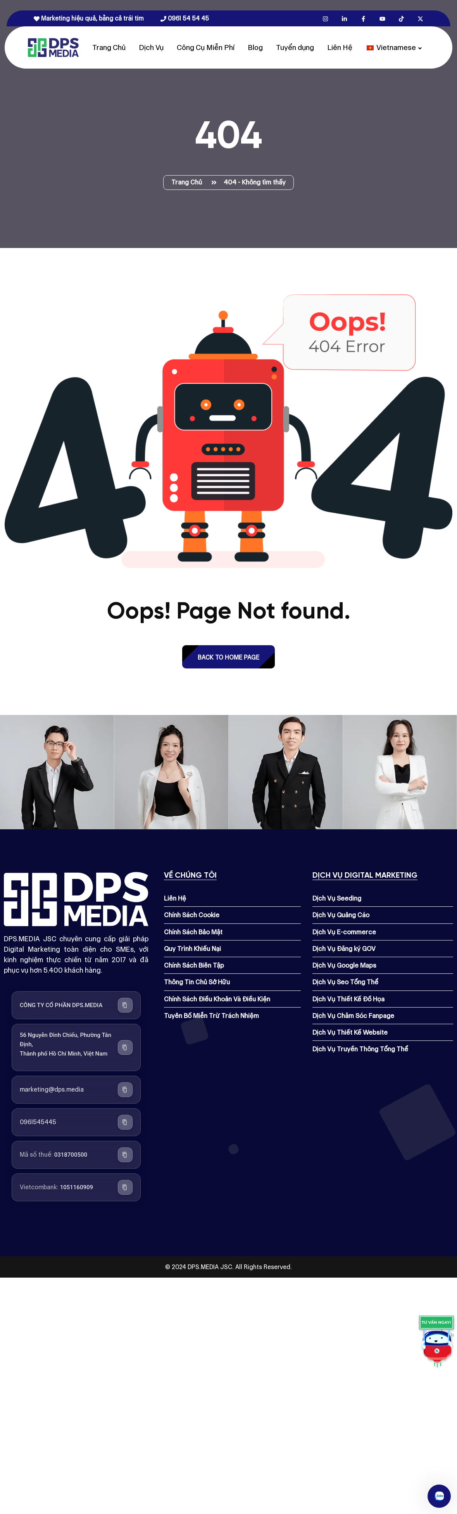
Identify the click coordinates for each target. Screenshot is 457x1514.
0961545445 (38, 1122)
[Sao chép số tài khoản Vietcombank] (125, 1187)
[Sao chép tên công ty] (125, 1005)
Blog (255, 47)
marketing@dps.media (52, 1089)
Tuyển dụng (295, 47)
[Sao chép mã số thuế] (125, 1154)
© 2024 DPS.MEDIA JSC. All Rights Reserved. (228, 1267)
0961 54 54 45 (184, 18)
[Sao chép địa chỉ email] (125, 1089)
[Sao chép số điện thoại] (125, 1122)
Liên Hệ (339, 47)
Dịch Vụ (151, 47)
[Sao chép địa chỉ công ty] (125, 1047)
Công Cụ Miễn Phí (206, 47)
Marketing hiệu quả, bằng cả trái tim (88, 18)
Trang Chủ (109, 47)
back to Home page (228, 657)
